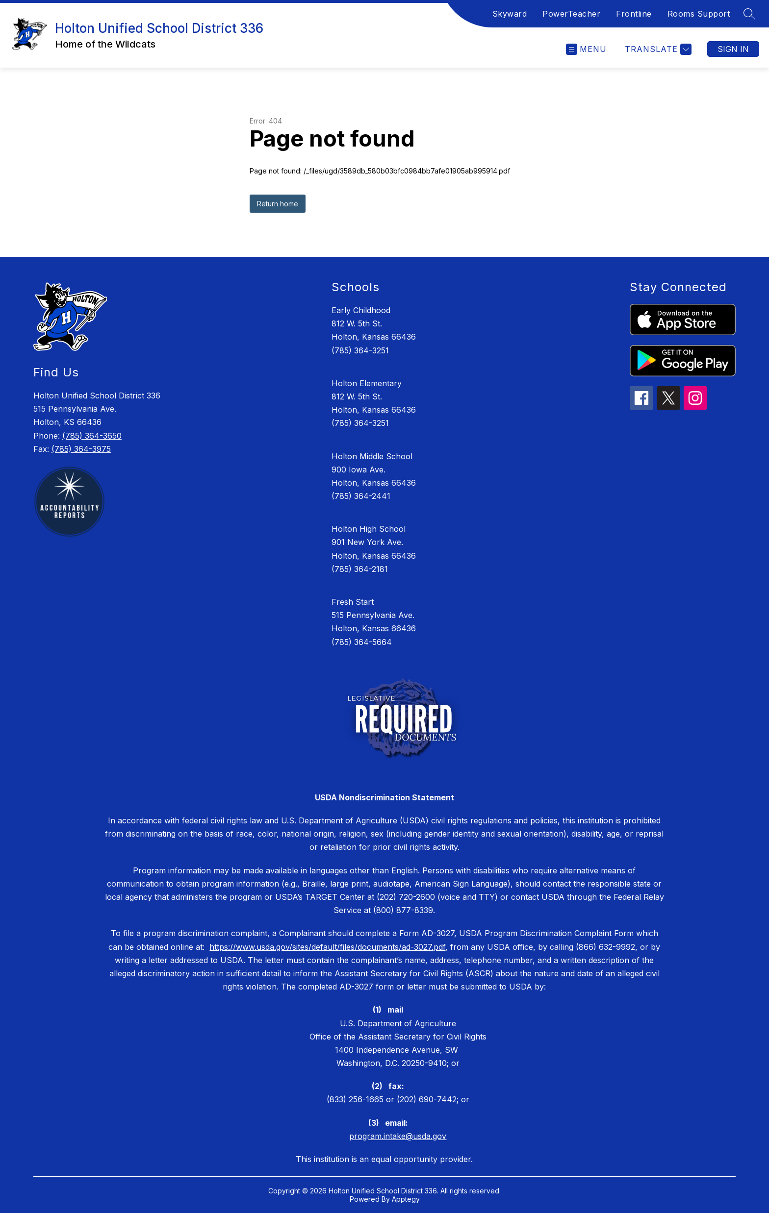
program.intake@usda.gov (397, 1136)
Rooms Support (698, 14)
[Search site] (749, 14)
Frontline (634, 14)
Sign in (733, 49)
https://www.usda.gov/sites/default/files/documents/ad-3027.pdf (327, 947)
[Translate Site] (657, 49)
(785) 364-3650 (92, 436)
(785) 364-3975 (81, 449)
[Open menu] (586, 49)
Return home (277, 203)
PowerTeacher (571, 14)
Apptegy (406, 1199)
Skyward (509, 14)
